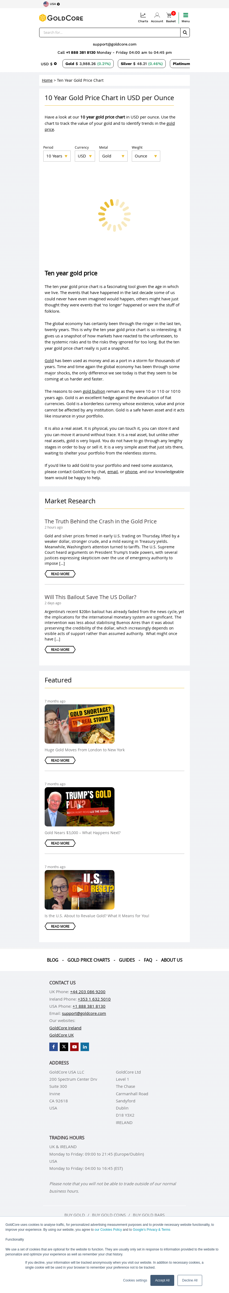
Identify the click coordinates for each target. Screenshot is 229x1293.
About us (171, 960)
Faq (148, 960)
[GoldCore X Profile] (64, 1047)
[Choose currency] (48, 63)
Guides (127, 960)
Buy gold (74, 1215)
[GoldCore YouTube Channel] (74, 1047)
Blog (52, 960)
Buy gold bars (149, 1215)
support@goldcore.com (114, 44)
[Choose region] (51, 4)
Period (48, 147)
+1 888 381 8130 (81, 52)
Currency (82, 147)
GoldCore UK (61, 1035)
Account (157, 17)
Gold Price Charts (88, 960)
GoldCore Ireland (65, 1028)
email (112, 471)
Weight (137, 147)
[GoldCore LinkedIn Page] (85, 1047)
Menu (186, 17)
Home (47, 80)
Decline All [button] (189, 1280)
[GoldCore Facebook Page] (53, 1047)
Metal (103, 147)
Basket (171, 17)
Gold (49, 360)
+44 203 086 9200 (87, 991)
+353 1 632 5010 (94, 999)
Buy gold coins (109, 1215)
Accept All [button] (162, 1280)
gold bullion (94, 391)
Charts (143, 17)
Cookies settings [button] (135, 1280)
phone (131, 471)
